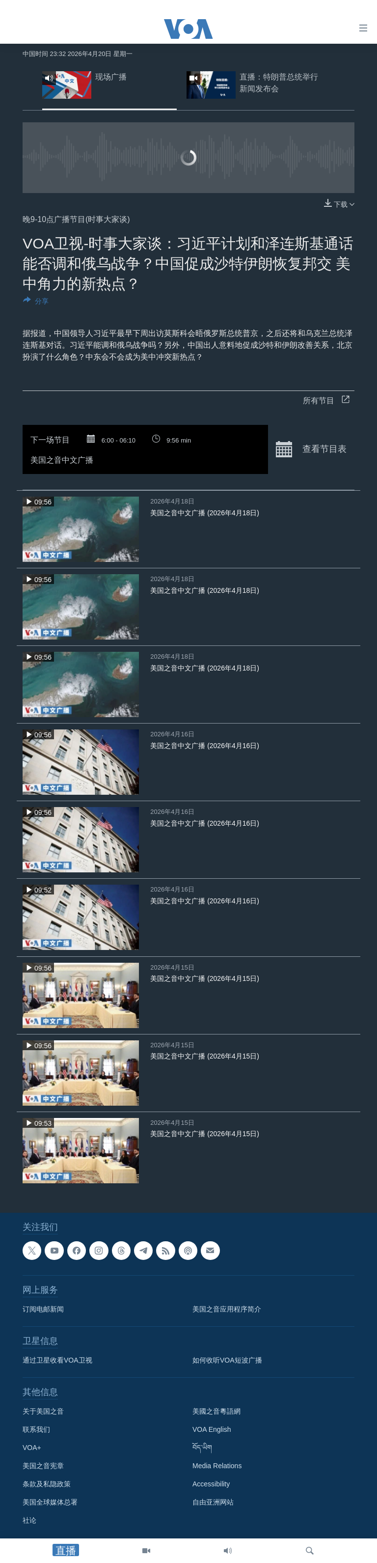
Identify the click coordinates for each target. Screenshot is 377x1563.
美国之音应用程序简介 (226, 1309)
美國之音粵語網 (216, 1411)
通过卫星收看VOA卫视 (57, 1360)
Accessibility (211, 1484)
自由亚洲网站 (213, 1502)
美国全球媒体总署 (50, 1502)
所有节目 (326, 400)
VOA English (211, 1429)
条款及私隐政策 (47, 1484)
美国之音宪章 (43, 1466)
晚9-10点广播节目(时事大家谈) (76, 219)
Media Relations (217, 1466)
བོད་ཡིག (202, 1447)
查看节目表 (311, 449)
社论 (29, 1520)
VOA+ (32, 1447)
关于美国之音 (43, 1411)
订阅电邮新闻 (43, 1309)
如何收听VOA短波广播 (227, 1360)
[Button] (36, 303)
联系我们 (36, 1429)
